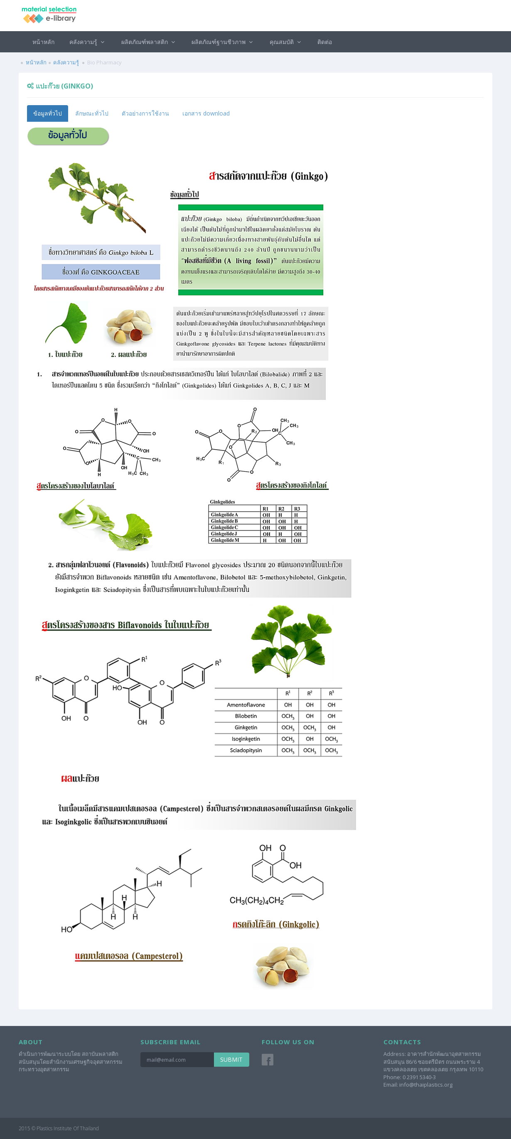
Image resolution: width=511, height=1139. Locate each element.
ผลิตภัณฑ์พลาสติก (149, 42)
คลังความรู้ (87, 42)
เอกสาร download (206, 113)
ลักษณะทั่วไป (91, 113)
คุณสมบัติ (286, 42)
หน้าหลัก (43, 42)
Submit (231, 1059)
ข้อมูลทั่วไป (47, 113)
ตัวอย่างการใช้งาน (145, 113)
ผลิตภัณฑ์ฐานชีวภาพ (223, 42)
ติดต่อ (324, 42)
